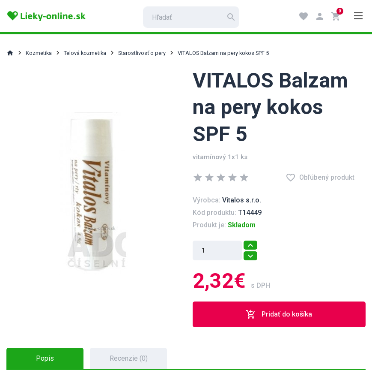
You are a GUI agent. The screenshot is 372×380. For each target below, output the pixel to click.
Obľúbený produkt (320, 177)
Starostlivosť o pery (142, 53)
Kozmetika (39, 53)
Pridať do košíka (279, 314)
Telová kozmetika (85, 53)
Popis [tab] (45, 358)
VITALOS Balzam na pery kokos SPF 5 (223, 53)
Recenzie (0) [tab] (129, 358)
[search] (191, 17)
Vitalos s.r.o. (241, 200)
